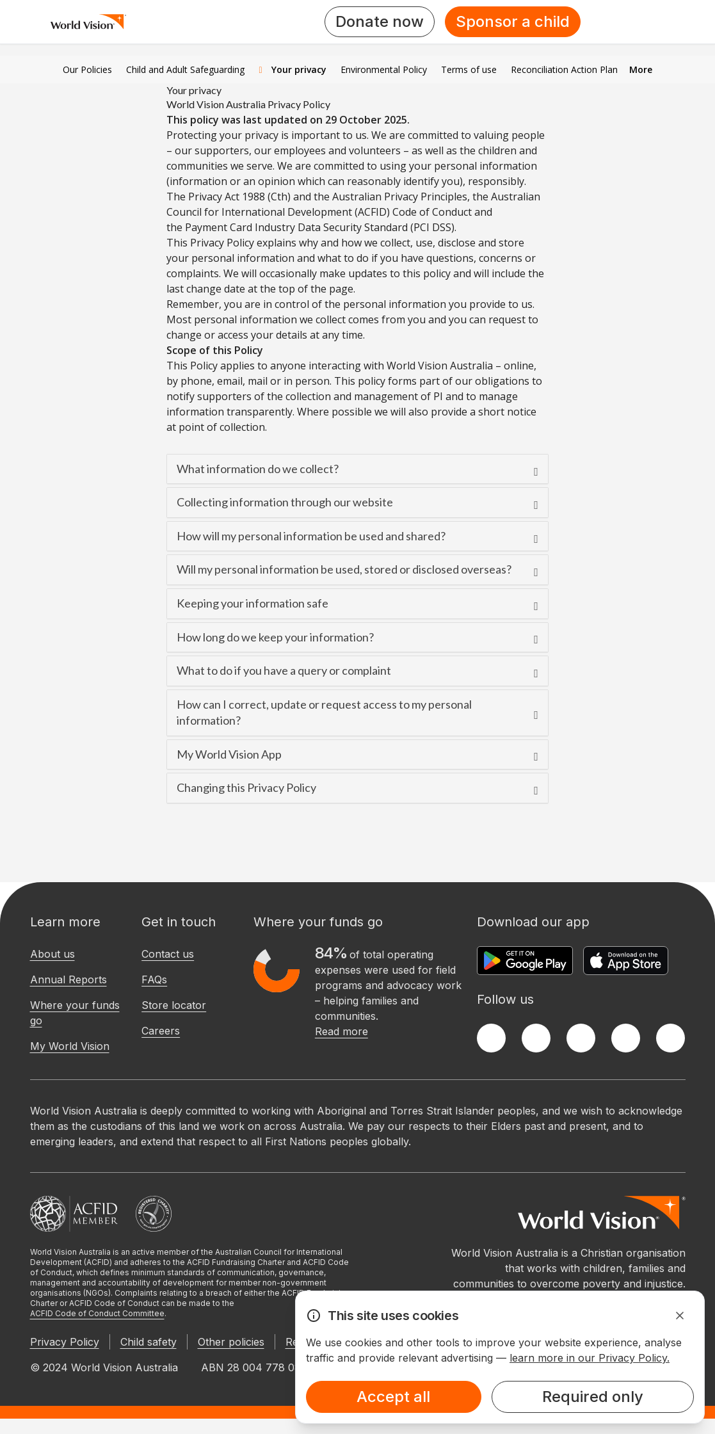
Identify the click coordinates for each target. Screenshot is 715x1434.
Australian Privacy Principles (399, 196)
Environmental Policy (384, 69)
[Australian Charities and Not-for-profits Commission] (154, 1214)
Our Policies (87, 69)
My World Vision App (229, 754)
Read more (341, 1031)
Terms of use (469, 69)
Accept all (393, 1396)
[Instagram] (580, 1038)
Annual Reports (68, 979)
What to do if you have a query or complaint (284, 670)
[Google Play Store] (525, 960)
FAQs (154, 979)
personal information (242, 258)
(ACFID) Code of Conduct (413, 212)
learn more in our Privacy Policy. (590, 1357)
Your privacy (292, 69)
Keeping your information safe (252, 603)
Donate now (379, 21)
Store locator (173, 1005)
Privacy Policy (64, 1341)
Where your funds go (75, 1013)
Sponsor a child (513, 21)
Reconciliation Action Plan (564, 69)
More (640, 69)
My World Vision (69, 1046)
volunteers (375, 150)
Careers (160, 1030)
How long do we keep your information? (275, 637)
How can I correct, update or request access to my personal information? (324, 712)
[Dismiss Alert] (680, 1315)
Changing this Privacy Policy (246, 787)
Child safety (148, 1341)
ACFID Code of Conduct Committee (97, 1313)
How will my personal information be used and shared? (311, 536)
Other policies (231, 1341)
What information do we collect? (258, 469)
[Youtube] (670, 1038)
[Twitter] (536, 1038)
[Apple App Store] (625, 960)
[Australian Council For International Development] (74, 1214)
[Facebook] (491, 1038)
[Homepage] (89, 21)
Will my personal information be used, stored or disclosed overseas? (344, 569)
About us (52, 953)
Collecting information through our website (285, 502)
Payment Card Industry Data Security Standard (296, 227)
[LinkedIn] (625, 1038)
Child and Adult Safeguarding (185, 69)
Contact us (167, 953)
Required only (592, 1396)
